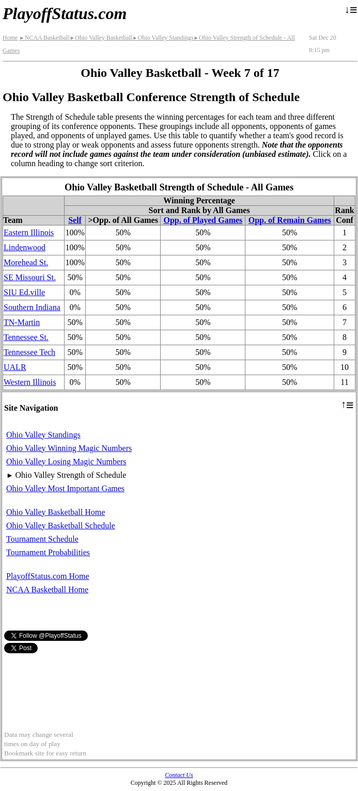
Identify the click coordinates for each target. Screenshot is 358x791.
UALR (15, 367)
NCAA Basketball (44, 37)
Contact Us (179, 775)
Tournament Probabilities (48, 552)
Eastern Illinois (29, 232)
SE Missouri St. (30, 277)
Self (75, 220)
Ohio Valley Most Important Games (65, 488)
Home (10, 37)
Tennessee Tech (29, 352)
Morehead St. (26, 262)
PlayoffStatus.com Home (47, 576)
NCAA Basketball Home (47, 589)
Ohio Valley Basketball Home (55, 512)
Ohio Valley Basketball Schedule (60, 525)
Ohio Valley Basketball (101, 37)
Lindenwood (24, 247)
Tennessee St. (26, 337)
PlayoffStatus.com (65, 13)
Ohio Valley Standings (162, 37)
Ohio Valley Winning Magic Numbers (69, 448)
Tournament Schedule (42, 539)
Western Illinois (30, 382)
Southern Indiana (32, 307)
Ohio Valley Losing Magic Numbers (66, 461)
